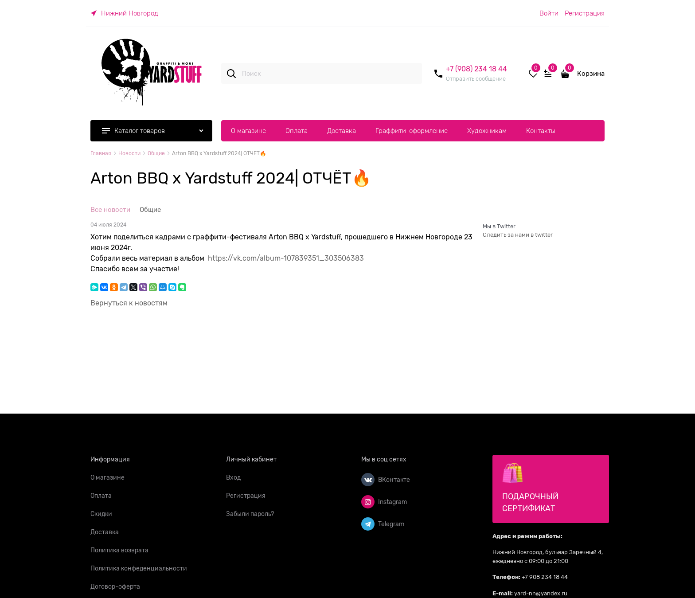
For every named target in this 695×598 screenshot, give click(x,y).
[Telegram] (368, 524)
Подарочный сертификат (530, 487)
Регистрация (585, 13)
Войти (548, 13)
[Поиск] (231, 73)
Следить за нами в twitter (518, 234)
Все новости (110, 209)
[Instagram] (368, 501)
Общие (150, 209)
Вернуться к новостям (129, 303)
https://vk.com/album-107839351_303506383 (286, 258)
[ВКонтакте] (368, 479)
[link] (124, 13)
